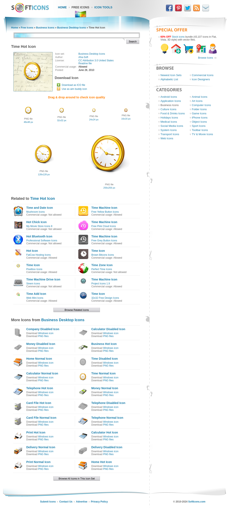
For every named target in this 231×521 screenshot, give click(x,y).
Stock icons (178, 36)
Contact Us (65, 501)
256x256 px (109, 187)
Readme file (85, 63)
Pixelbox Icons (34, 269)
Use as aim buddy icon (74, 89)
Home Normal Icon (39, 358)
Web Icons (167, 138)
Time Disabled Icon (104, 358)
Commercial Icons (203, 75)
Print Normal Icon (38, 462)
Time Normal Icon (103, 373)
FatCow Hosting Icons (38, 254)
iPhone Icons (200, 117)
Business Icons (45, 27)
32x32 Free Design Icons (105, 297)
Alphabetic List (169, 79)
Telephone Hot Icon (39, 388)
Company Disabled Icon (42, 329)
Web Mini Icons (34, 297)
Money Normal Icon (104, 388)
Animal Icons (199, 96)
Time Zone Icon (102, 265)
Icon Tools (103, 7)
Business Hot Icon (104, 344)
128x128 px (44, 174)
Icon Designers (201, 79)
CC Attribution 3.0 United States (96, 60)
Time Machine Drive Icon (43, 279)
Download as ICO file (73, 85)
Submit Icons (48, 501)
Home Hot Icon (101, 462)
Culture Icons (169, 109)
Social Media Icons (172, 125)
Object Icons (199, 121)
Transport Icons (170, 134)
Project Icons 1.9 (100, 283)
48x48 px (28, 122)
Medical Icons (169, 121)
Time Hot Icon (42, 198)
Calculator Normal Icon (42, 373)
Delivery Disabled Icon (106, 447)
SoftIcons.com (196, 501)
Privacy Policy (99, 501)
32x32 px (61, 120)
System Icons (169, 130)
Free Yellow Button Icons (105, 211)
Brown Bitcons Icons (102, 254)
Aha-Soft (83, 57)
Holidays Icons (169, 117)
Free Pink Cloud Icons (103, 226)
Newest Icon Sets (171, 75)
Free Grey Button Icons (104, 240)
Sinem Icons (33, 283)
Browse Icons (205, 57)
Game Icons (199, 113)
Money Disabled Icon (40, 344)
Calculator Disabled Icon (108, 329)
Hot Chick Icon (36, 222)
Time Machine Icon (104, 207)
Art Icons (197, 100)
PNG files (43, 336)
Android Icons (169, 96)
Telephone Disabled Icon (108, 403)
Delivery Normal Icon (40, 447)
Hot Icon (32, 250)
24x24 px (93, 119)
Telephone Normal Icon (107, 417)
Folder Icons (199, 109)
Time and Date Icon (39, 207)
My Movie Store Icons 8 (39, 226)
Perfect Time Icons (101, 269)
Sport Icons (199, 125)
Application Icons (171, 100)
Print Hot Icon (35, 432)
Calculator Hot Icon (104, 432)
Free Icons (80, 7)
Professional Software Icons (41, 240)
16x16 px (126, 118)
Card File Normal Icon (41, 417)
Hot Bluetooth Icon (39, 236)
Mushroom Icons (35, 211)
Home (62, 7)
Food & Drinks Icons (173, 113)
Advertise (81, 501)
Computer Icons (201, 105)
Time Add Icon (36, 293)
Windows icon (45, 333)
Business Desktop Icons (71, 27)
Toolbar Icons (200, 130)
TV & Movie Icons (202, 134)
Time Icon (98, 250)
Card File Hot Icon (38, 403)
